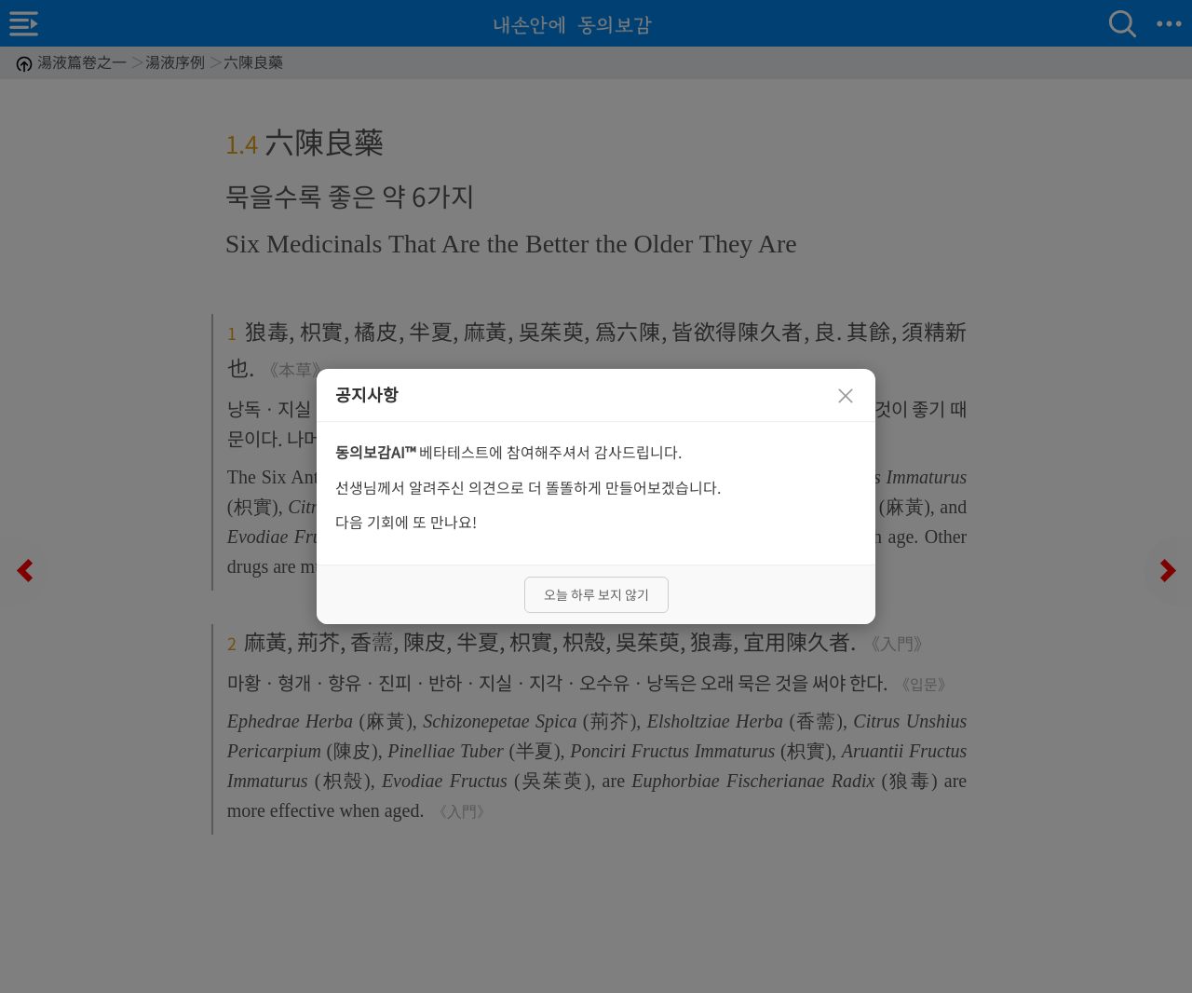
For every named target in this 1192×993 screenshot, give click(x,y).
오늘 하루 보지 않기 (596, 594)
